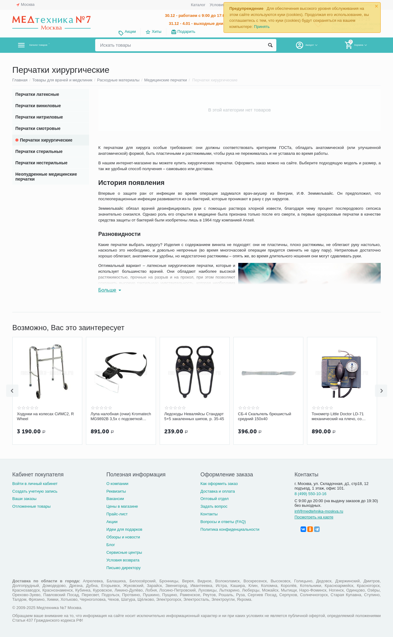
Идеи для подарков (124, 529)
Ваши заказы (24, 498)
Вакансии (115, 498)
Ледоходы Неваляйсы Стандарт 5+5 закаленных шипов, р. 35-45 (194, 416)
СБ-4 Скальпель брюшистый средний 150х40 (264, 416)
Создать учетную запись (34, 491)
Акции (130, 31)
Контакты (209, 514)
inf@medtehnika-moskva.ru (318, 511)
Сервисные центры (124, 552)
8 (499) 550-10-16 (310, 493)
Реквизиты (116, 491)
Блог (110, 544)
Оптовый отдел (214, 498)
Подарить (186, 31)
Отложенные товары (31, 506)
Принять (262, 26)
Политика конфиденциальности (229, 529)
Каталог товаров (49, 45)
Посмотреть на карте (313, 517)
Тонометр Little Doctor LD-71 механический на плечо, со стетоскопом (338, 416)
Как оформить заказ (219, 483)
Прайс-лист (116, 514)
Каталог (198, 4)
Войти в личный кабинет (35, 483)
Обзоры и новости (123, 537)
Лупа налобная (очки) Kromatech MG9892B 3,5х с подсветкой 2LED (121, 416)
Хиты (156, 31)
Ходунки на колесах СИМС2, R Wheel (45, 416)
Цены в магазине (122, 506)
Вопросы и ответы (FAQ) (223, 521)
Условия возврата (122, 560)
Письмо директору (123, 567)
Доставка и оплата (217, 491)
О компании (117, 483)
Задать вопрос (214, 506)
